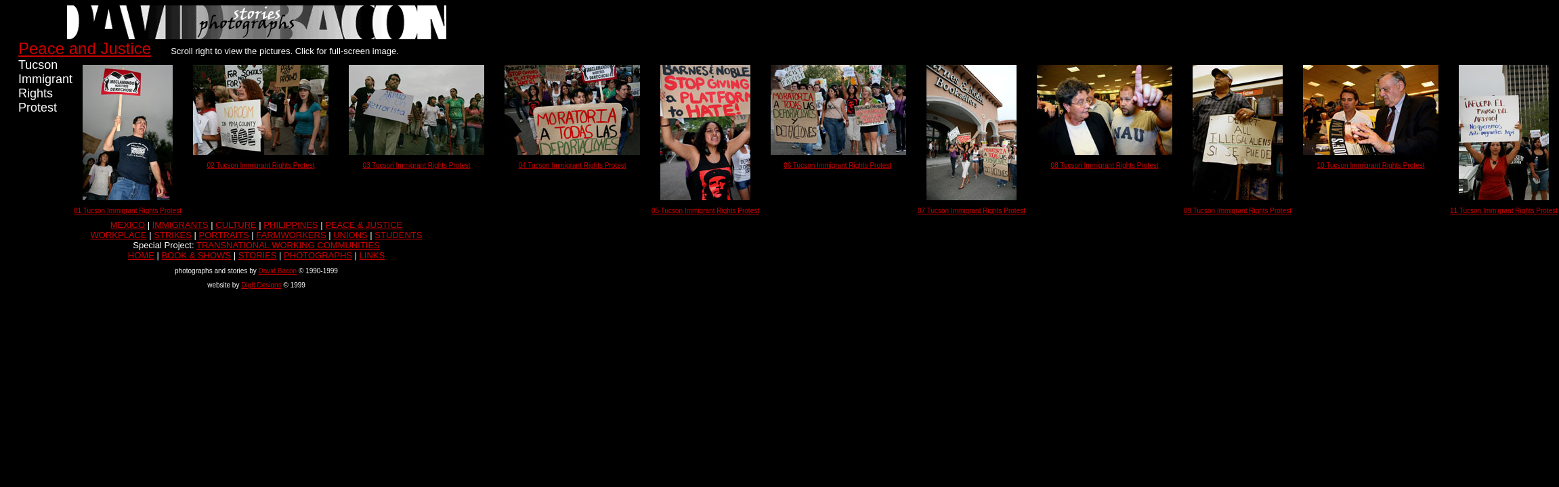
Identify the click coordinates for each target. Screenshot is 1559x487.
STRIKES (173, 235)
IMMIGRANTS (180, 225)
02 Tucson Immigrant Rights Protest (261, 165)
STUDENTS (398, 235)
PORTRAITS (224, 235)
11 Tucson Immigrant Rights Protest (1504, 210)
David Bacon (277, 271)
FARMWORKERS (291, 235)
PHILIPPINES (290, 225)
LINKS (372, 255)
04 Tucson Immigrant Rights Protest (572, 165)
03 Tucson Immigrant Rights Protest (417, 165)
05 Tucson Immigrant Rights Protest (705, 210)
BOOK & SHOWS (196, 255)
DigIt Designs (261, 285)
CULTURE (235, 225)
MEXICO (127, 225)
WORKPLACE (119, 235)
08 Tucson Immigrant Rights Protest (1105, 165)
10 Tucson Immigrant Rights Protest (1371, 165)
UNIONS (350, 235)
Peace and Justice (84, 48)
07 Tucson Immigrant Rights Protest (971, 210)
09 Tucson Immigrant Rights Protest (1237, 210)
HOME (141, 255)
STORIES (257, 255)
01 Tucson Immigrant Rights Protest (127, 210)
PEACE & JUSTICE (363, 225)
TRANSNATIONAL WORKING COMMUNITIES (288, 245)
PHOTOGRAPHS (318, 255)
